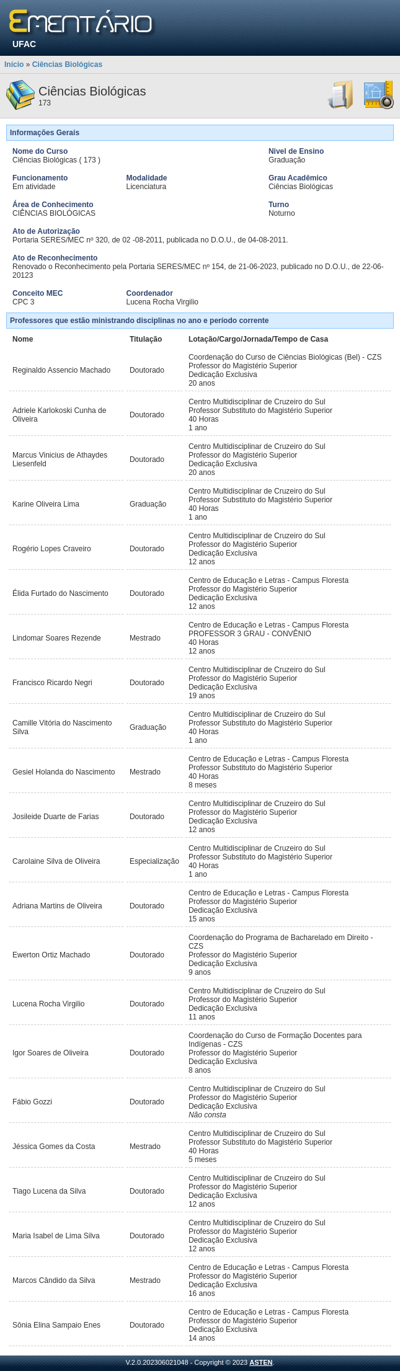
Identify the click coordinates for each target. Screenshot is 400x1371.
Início (14, 64)
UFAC (24, 44)
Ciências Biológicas (67, 64)
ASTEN (260, 1362)
